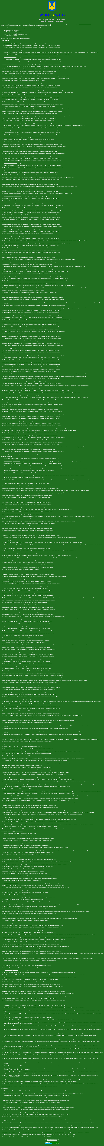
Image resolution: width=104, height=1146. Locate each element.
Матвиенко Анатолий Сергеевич (11, 883)
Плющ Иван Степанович (9, 885)
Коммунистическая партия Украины (12, 34)
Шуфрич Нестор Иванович (10, 52)
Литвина (8, 35)
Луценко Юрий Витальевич (10, 833)
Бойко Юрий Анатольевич (10, 153)
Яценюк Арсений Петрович (10, 838)
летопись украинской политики (52, 1140)
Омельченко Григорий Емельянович (12, 472)
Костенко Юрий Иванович (10, 868)
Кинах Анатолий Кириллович (10, 163)
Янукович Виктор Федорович (10, 43)
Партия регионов (8, 30)
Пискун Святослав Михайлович (11, 113)
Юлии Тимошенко (10, 31)
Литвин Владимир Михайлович (11, 1090)
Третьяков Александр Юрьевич (11, 970)
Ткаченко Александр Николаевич (11, 1025)
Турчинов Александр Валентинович (12, 461)
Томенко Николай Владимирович (11, 463)
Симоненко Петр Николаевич (10, 1005)
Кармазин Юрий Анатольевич (10, 967)
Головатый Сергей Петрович (10, 257)
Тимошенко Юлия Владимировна (11, 458)
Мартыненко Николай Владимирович (12, 944)
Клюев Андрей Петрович (9, 73)
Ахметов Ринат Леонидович (10, 57)
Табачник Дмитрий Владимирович (11, 120)
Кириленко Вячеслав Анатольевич (11, 835)
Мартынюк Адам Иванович (10, 1019)
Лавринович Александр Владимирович (12, 196)
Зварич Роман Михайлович (10, 915)
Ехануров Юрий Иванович (10, 887)
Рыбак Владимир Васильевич (10, 71)
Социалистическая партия (85, 24)
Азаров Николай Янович (9, 54)
